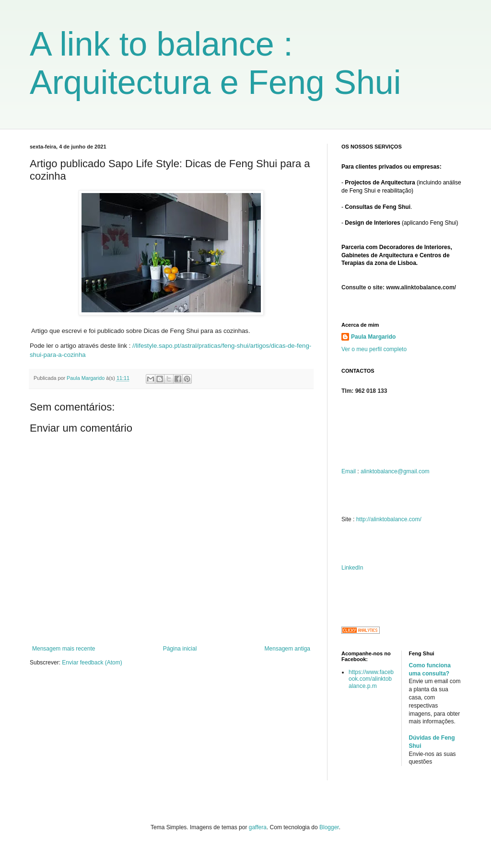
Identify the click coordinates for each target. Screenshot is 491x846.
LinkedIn (352, 567)
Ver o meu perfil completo (374, 349)
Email (348, 471)
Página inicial (180, 648)
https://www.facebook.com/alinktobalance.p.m (371, 679)
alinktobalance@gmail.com (395, 471)
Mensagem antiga (287, 648)
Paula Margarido (373, 336)
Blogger (329, 827)
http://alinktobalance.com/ (388, 519)
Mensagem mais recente (63, 648)
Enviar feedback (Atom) (92, 662)
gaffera (258, 827)
